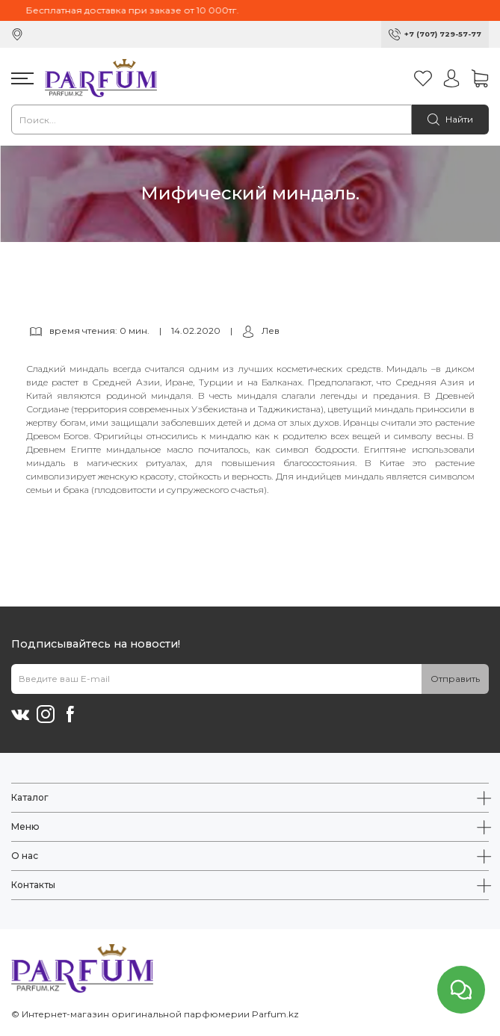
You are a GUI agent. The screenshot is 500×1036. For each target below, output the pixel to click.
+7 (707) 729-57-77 (442, 34)
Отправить (455, 678)
